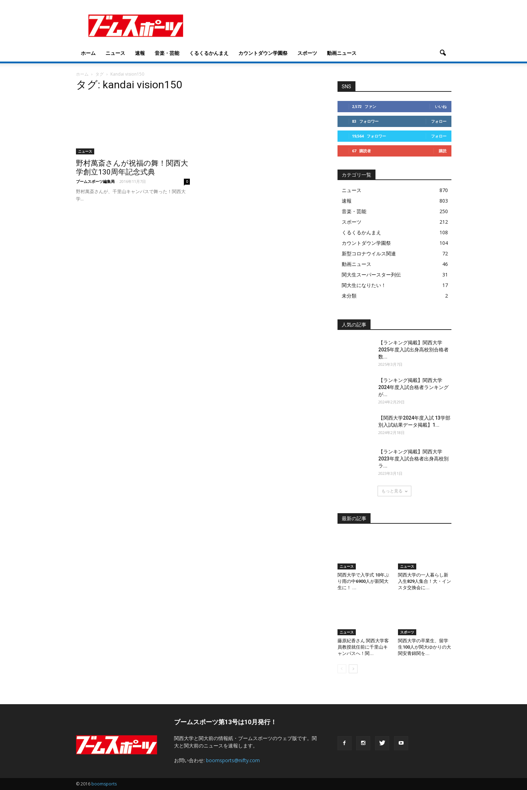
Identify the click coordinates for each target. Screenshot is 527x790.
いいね (440, 106)
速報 (140, 53)
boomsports (104, 784)
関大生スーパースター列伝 (371, 274)
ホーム (88, 53)
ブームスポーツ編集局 (95, 181)
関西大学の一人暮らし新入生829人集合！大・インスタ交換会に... (424, 581)
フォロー (438, 121)
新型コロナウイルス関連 (369, 253)
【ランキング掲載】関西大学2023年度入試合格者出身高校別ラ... (413, 459)
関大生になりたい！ (364, 285)
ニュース (115, 53)
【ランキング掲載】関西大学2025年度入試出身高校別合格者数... (413, 349)
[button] (443, 53)
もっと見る (394, 491)
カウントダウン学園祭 (263, 53)
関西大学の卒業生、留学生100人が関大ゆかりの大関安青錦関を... (424, 647)
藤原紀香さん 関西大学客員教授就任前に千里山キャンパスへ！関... (363, 647)
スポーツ (307, 53)
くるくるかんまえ (209, 53)
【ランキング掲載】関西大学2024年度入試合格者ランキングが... (413, 387)
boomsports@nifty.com (233, 760)
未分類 (349, 295)
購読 (442, 150)
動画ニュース (341, 53)
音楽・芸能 (167, 53)
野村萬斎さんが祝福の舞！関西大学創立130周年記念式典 (132, 167)
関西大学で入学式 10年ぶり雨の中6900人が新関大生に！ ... (363, 581)
